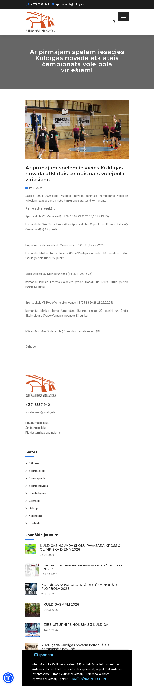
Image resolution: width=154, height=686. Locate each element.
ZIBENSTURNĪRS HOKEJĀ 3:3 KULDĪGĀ (76, 625)
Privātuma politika (37, 422)
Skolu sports (37, 478)
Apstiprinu (43, 655)
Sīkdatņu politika (35, 427)
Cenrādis (34, 501)
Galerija (33, 508)
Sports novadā (38, 486)
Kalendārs (35, 516)
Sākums (34, 463)
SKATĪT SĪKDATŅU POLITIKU (89, 679)
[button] (8, 677)
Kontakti (34, 523)
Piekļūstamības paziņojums (43, 432)
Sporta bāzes (37, 493)
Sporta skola (37, 471)
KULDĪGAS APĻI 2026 (61, 604)
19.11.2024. (34, 187)
